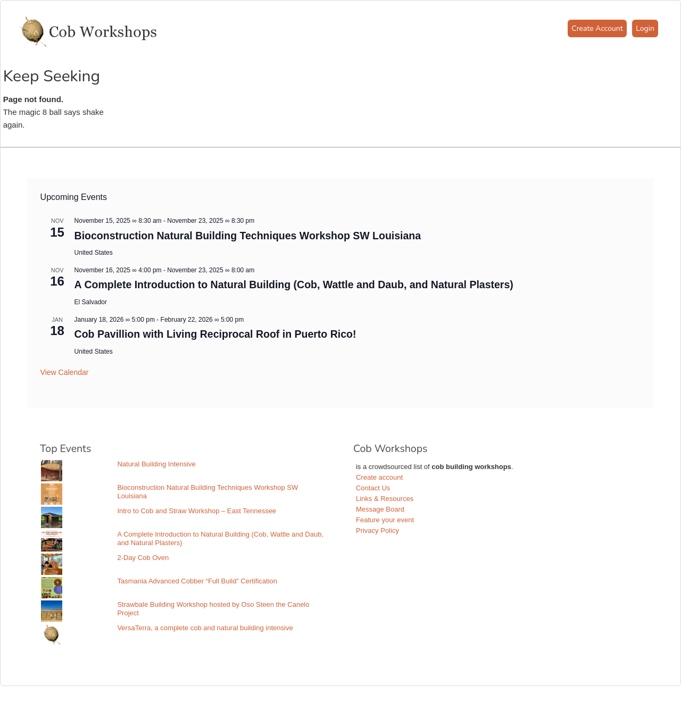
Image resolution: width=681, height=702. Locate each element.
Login (645, 28)
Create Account (596, 28)
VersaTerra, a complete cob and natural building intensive (205, 628)
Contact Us (373, 488)
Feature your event (385, 520)
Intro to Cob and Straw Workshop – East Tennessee (196, 511)
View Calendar (64, 372)
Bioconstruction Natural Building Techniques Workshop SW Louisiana (247, 235)
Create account (379, 477)
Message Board (380, 509)
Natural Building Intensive (156, 464)
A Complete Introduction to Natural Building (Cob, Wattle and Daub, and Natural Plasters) (293, 284)
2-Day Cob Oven (143, 558)
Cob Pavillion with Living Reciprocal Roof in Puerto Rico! (215, 334)
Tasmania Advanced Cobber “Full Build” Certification (197, 581)
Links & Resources (384, 499)
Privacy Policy (377, 530)
